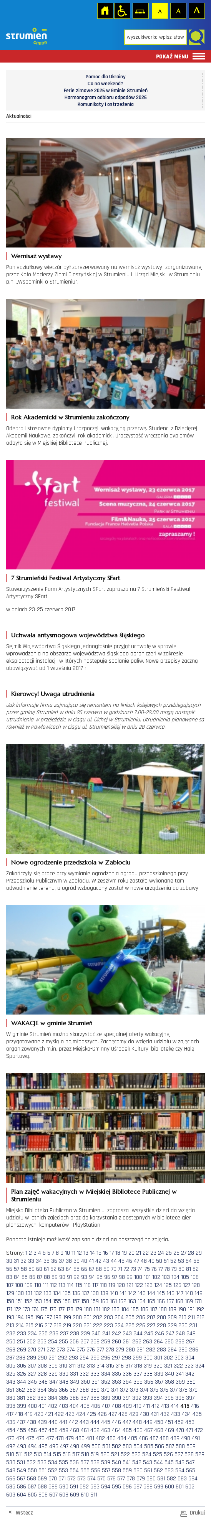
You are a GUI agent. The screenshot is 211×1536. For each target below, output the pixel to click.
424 (80, 1414)
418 (19, 1414)
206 (140, 1317)
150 (10, 1301)
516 (67, 1454)
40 (84, 1261)
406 (95, 1406)
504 (138, 1446)
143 (142, 1293)
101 (147, 1277)
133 (47, 1293)
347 (53, 1382)
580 (151, 1479)
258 (95, 1342)
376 (164, 1390)
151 (19, 1301)
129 (10, 1293)
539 (105, 1462)
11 (73, 1253)
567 (21, 1479)
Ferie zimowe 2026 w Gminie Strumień (106, 90)
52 (173, 1261)
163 (132, 1301)
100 (138, 1277)
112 (53, 1285)
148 (189, 1293)
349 (74, 1382)
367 (74, 1390)
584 (193, 1479)
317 (129, 1366)
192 (200, 1309)
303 (179, 1358)
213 (10, 1326)
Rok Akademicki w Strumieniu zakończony (70, 417)
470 (180, 1430)
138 (95, 1293)
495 (43, 1446)
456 (32, 1430)
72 (126, 1269)
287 (10, 1358)
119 (111, 1285)
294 (84, 1358)
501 (106, 1446)
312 (81, 1366)
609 (74, 1495)
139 (104, 1293)
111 (45, 1285)
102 (156, 1277)
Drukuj (197, 1512)
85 (25, 1277)
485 (132, 1438)
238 (74, 1334)
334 (105, 1374)
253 (42, 1342)
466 (138, 1430)
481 (90, 1438)
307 (32, 1366)
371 (114, 1390)
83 (9, 1277)
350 (85, 1382)
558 (116, 1471)
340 (169, 1374)
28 (191, 1253)
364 (42, 1390)
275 (80, 1350)
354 (127, 1382)
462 (95, 1430)
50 (159, 1261)
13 (85, 1253)
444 (95, 1422)
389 (105, 1398)
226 (140, 1326)
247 (170, 1334)
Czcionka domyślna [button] (159, 10)
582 (171, 1479)
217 (48, 1326)
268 (10, 1350)
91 (69, 1277)
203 (108, 1317)
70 (113, 1269)
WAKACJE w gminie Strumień (51, 1023)
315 (110, 1366)
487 (154, 1438)
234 (32, 1334)
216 (39, 1326)
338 (148, 1374)
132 (38, 1293)
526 (168, 1454)
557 (106, 1471)
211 (191, 1317)
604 (21, 1495)
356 (148, 1382)
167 (170, 1301)
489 (174, 1438)
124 (158, 1285)
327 (32, 1374)
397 (190, 1398)
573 (81, 1479)
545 (169, 1462)
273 (60, 1350)
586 (21, 1487)
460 (74, 1430)
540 (116, 1462)
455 (21, 1430)
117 (95, 1285)
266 (179, 1342)
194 (20, 1317)
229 (172, 1326)
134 (57, 1293)
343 (10, 1382)
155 (57, 1301)
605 (32, 1495)
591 (74, 1487)
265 (169, 1342)
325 (10, 1374)
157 (76, 1301)
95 (99, 1277)
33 (31, 1261)
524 (146, 1454)
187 (153, 1309)
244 (138, 1334)
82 (196, 1269)
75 (147, 1269)
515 (57, 1454)
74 (140, 1269)
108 (19, 1285)
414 (175, 1406)
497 (64, 1446)
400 (32, 1406)
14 (92, 1253)
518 (85, 1454)
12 (79, 1253)
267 (190, 1342)
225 (130, 1326)
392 (136, 1398)
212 (200, 1317)
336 (127, 1374)
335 (116, 1374)
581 (161, 1479)
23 (153, 1253)
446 (116, 1422)
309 (53, 1366)
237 (64, 1334)
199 (67, 1317)
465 (127, 1430)
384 (52, 1398)
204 (119, 1317)
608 (63, 1495)
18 (117, 1253)
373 (134, 1390)
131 (28, 1293)
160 (104, 1301)
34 (39, 1261)
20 (131, 1253)
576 (111, 1479)
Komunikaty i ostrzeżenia (106, 104)
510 (10, 1454)
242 (116, 1334)
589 (53, 1487)
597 (137, 1487)
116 (87, 1285)
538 (95, 1462)
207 (151, 1317)
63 (61, 1269)
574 (91, 1479)
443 (84, 1422)
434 (186, 1414)
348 (63, 1382)
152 (28, 1301)
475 (30, 1438)
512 (28, 1454)
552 (52, 1471)
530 (10, 1462)
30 (9, 1261)
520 (105, 1454)
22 (146, 1253)
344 (21, 1382)
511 (19, 1454)
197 (48, 1317)
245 (148, 1334)
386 (74, 1398)
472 (198, 1430)
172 (17, 1309)
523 (136, 1454)
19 (124, 1253)
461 (85, 1430)
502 (116, 1446)
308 (42, 1366)
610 (85, 1495)
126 (177, 1285)
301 (158, 1358)
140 (114, 1293)
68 (99, 1269)
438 (31, 1422)
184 (125, 1309)
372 (124, 1390)
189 (172, 1309)
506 (159, 1446)
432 (164, 1414)
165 (151, 1301)
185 (135, 1309)
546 (179, 1462)
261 (127, 1342)
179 (78, 1309)
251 (21, 1342)
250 (10, 1342)
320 (158, 1366)
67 (91, 1269)
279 (120, 1350)
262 (136, 1342)
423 (70, 1414)
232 (10, 1334)
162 (122, 1301)
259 (105, 1342)
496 (53, 1446)
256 (74, 1342)
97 (114, 1277)
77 (160, 1269)
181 (96, 1309)
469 (169, 1430)
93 (84, 1277)
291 (52, 1358)
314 (100, 1366)
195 (29, 1317)
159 (95, 1301)
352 (105, 1382)
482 (100, 1438)
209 (172, 1317)
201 (87, 1317)
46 (129, 1261)
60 (39, 1269)
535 (63, 1462)
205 (130, 1317)
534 (52, 1462)
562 (158, 1471)
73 (133, 1269)
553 (63, 1471)
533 (42, 1462)
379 (193, 1390)
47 (136, 1261)
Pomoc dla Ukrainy (106, 76)
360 (191, 1382)
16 (105, 1253)
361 (10, 1390)
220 (77, 1326)
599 (158, 1487)
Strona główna (104, 10)
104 (175, 1277)
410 (137, 1406)
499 (85, 1446)
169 (189, 1301)
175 (44, 1309)
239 (85, 1334)
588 (42, 1487)
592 (84, 1487)
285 (183, 1350)
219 (67, 1326)
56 (9, 1269)
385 (63, 1398)
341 (180, 1374)
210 (182, 1317)
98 (122, 1277)
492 (10, 1446)
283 (161, 1350)
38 (69, 1261)
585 (10, 1487)
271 (41, 1350)
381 (21, 1398)
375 (154, 1390)
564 (179, 1471)
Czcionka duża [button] (196, 10)
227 (151, 1326)
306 (21, 1366)
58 (24, 1269)
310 (63, 1366)
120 (121, 1285)
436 (10, 1422)
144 (151, 1293)
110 (37, 1285)
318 (138, 1366)
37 (61, 1261)
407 (106, 1406)
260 (116, 1342)
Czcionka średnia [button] (177, 10)
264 (158, 1342)
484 (121, 1438)
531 (21, 1462)
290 (42, 1358)
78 (167, 1269)
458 (53, 1430)
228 (161, 1326)
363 (31, 1390)
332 (84, 1374)
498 (74, 1446)
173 (26, 1309)
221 (87, 1326)
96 (107, 1277)
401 (42, 1406)
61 (46, 1269)
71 (120, 1269)
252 (31, 1342)
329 (53, 1374)
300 (148, 1358)
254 (52, 1342)
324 (199, 1366)
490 (185, 1438)
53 (181, 1261)
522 (125, 1454)
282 (150, 1350)
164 (142, 1301)
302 (168, 1358)
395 (169, 1398)
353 (116, 1382)
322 (178, 1366)
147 (179, 1293)
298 (126, 1358)
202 (97, 1317)
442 (73, 1422)
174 (35, 1309)
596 (127, 1487)
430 (144, 1414)
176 (52, 1309)
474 (20, 1438)
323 (189, 1366)
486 (143, 1438)
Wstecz (24, 1512)
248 (180, 1334)
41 (91, 1261)
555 (85, 1471)
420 (38, 1414)
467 (148, 1430)
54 (189, 1261)
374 (144, 1390)
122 (139, 1285)
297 (116, 1358)
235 (43, 1334)
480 (80, 1438)
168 (179, 1301)
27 (183, 1253)
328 (42, 1374)
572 (71, 1479)
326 (21, 1374)
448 (137, 1422)
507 (170, 1446)
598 (148, 1487)
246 (159, 1334)
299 (137, 1358)
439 (42, 1422)
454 (10, 1430)
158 (85, 1301)
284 (172, 1350)
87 (39, 1277)
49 (151, 1261)
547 (190, 1462)
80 (181, 1269)
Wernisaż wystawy (36, 256)
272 (51, 1350)
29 (199, 1253)
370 (105, 1390)
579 (140, 1479)
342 (189, 1374)
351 (95, 1382)
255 (63, 1342)
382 (31, 1398)
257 (84, 1342)
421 (49, 1414)
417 (9, 1414)
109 (29, 1285)
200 (77, 1317)
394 (158, 1398)
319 (148, 1366)
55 (196, 1261)
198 (57, 1317)
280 (130, 1350)
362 (20, 1390)
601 (180, 1487)
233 (21, 1334)
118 (103, 1285)
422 (59, 1414)
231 (193, 1326)
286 (193, 1350)
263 (147, 1342)
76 (154, 1269)
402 (52, 1406)
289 (31, 1358)
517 (76, 1454)
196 (39, 1317)
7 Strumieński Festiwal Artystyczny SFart (65, 578)
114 (70, 1285)
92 (76, 1277)
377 (174, 1390)
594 (105, 1487)
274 (70, 1350)
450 (158, 1422)
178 (69, 1309)
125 (168, 1285)
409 (127, 1406)
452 (179, 1422)
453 (189, 1422)
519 (95, 1454)
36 (54, 1261)
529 (199, 1454)
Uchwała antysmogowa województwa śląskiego (78, 635)
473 (10, 1438)
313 (91, 1366)
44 (114, 1261)
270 (32, 1350)
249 (191, 1334)
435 (197, 1414)
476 (40, 1438)
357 (159, 1382)
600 (169, 1487)
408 (116, 1406)
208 (161, 1317)
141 (123, 1293)
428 (123, 1414)
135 (67, 1293)
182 (106, 1309)
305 (10, 1366)
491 (196, 1438)
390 (116, 1398)
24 (161, 1253)
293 (73, 1358)
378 (183, 1390)
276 (90, 1350)
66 (84, 1269)
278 (110, 1350)
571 (62, 1479)
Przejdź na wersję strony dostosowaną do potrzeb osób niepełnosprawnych (121, 10)
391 (127, 1398)
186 (144, 1309)
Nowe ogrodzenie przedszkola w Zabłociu (70, 862)
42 (98, 1261)
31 (16, 1261)
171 (9, 1309)
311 (72, 1366)
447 (127, 1422)
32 (23, 1261)
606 (43, 1495)
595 (116, 1487)
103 (166, 1277)
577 (121, 1479)
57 (16, 1269)
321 (168, 1366)
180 (88, 1309)
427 (112, 1414)
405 (85, 1406)
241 (106, 1334)
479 (69, 1438)
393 (147, 1398)
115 (78, 1285)
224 (119, 1326)
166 (161, 1301)
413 (165, 1406)
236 (53, 1334)
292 (62, 1358)
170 (198, 1301)
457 (42, 1430)
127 (186, 1285)
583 (182, 1479)
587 (32, 1487)
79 (174, 1269)
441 (63, 1422)
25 (169, 1253)
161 (113, 1301)
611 (93, 1495)
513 (38, 1454)
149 (198, 1293)
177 (61, 1309)
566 (10, 1479)
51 (166, 1261)
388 (95, 1398)
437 (21, 1422)
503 (127, 1446)
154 (47, 1301)
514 (47, 1454)
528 (189, 1454)
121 (129, 1285)
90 (62, 1277)
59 (31, 1269)
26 (176, 1253)
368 (84, 1390)
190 (182, 1309)
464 (116, 1430)
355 (138, 1382)
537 (84, 1462)
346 (43, 1382)
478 (59, 1438)
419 (29, 1414)
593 (95, 1487)
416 (195, 1406)
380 (10, 1398)
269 (21, 1350)
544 (158, 1462)
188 (163, 1309)
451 (169, 1422)
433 (175, 1414)
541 (127, 1462)
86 (32, 1277)
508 (180, 1446)
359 (180, 1382)
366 (63, 1390)
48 (144, 1261)
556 (95, 1471)
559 (127, 1471)
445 (105, 1422)
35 (46, 1261)
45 (121, 1261)
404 (74, 1406)
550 (32, 1471)
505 (148, 1446)
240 (96, 1334)
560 (138, 1471)
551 (42, 1471)
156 (67, 1301)
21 (138, 1253)
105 (185, 1277)
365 (52, 1390)
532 (31, 1462)
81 (188, 1269)
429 (133, 1414)
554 (74, 1471)
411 (146, 1406)
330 (63, 1374)
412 (155, 1406)
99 (129, 1277)
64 (69, 1269)
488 (164, 1438)
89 (55, 1277)
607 (53, 1495)
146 (170, 1293)
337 (137, 1374)
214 (20, 1326)
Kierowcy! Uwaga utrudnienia (53, 694)
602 (189, 1487)
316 (120, 1366)
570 (52, 1479)
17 (112, 1253)
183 (115, 1309)
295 (95, 1358)
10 (67, 1253)
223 (108, 1326)
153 (38, 1301)
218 (57, 1326)
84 (17, 1277)
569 (42, 1479)
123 (149, 1285)
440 (53, 1422)
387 (84, 1398)
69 (106, 1269)
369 (95, 1390)
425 (91, 1414)
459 (63, 1430)
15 (98, 1253)
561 (148, 1471)
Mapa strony (140, 10)
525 (157, 1454)
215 (29, 1326)
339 (158, 1374)
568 (31, 1479)
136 (76, 1293)
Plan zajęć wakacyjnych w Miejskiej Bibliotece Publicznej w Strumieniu (93, 1195)
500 (96, 1446)
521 (115, 1454)
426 (102, 1414)
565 (190, 1471)
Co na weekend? (105, 83)
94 (92, 1277)
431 (155, 1414)
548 (10, 1471)
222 (97, 1326)
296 (105, 1358)
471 (189, 1430)
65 (76, 1269)
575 (101, 1479)
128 (196, 1285)
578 (130, 1479)
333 (95, 1374)
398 (10, 1406)
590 (63, 1487)
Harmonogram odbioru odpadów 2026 (106, 97)
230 (183, 1326)
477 (50, 1438)
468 (158, 1430)
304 (189, 1358)
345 (32, 1382)
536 (74, 1462)
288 (20, 1358)
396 (179, 1398)
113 (61, 1285)
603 (10, 1495)
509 (191, 1446)
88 (47, 1277)
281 (140, 1350)
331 (74, 1374)
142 (132, 1293)
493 (21, 1446)
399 (21, 1406)
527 (178, 1454)
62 (53, 1269)
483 (111, 1438)
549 (21, 1471)
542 (136, 1462)
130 (20, 1293)
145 (161, 1293)
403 (63, 1406)
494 (32, 1446)
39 (76, 1261)
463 (105, 1430)
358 (169, 1382)
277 (100, 1350)
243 (127, 1334)
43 (106, 1261)
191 (191, 1309)
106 (195, 1277)
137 (85, 1293)
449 (148, 1422)
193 (10, 1317)
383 (42, 1398)
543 (147, 1462)
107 (9, 1285)
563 (169, 1471)
